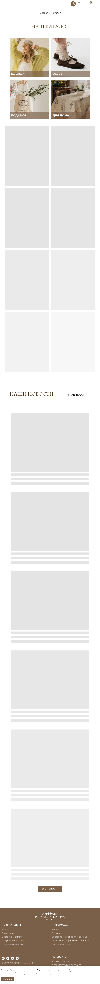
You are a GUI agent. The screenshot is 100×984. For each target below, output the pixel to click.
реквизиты (59, 957)
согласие (64, 972)
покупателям (11, 925)
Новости (56, 929)
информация (61, 925)
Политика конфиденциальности (70, 940)
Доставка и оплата (12, 936)
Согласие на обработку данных (70, 936)
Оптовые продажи (12, 944)
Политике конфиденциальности (47, 974)
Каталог (56, 13)
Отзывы (56, 933)
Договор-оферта (61, 944)
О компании (9, 933)
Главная (44, 13)
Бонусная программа (14, 940)
